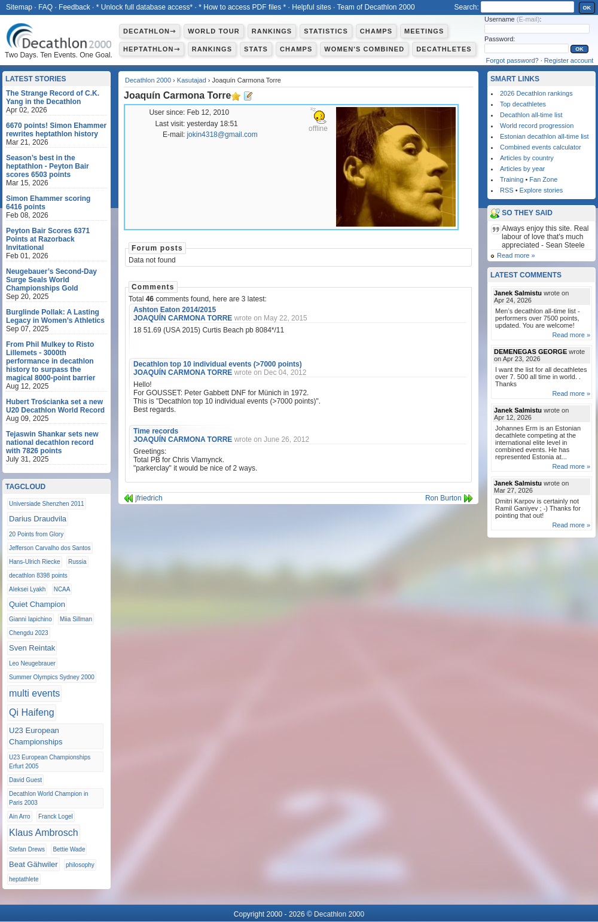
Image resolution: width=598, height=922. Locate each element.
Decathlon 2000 (148, 80)
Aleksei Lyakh (27, 589)
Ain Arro (19, 816)
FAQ (45, 7)
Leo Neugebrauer (32, 663)
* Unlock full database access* (144, 7)
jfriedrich (148, 498)
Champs (376, 31)
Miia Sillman (76, 619)
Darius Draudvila (37, 518)
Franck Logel (55, 816)
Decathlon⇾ (149, 31)
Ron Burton (443, 498)
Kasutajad (191, 80)
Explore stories (541, 190)
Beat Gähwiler (33, 864)
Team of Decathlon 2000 (375, 7)
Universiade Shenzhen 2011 (46, 503)
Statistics (326, 31)
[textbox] (527, 7)
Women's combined (364, 49)
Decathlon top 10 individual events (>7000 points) (217, 364)
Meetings (424, 31)
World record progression (536, 125)
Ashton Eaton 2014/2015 (174, 310)
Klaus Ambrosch (43, 833)
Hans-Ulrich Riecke (34, 561)
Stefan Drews (27, 849)
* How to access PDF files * (242, 7)
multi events (34, 693)
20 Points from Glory (36, 534)
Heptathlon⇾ (151, 49)
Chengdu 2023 (28, 633)
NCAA (62, 589)
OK (587, 8)
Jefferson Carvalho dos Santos (50, 548)
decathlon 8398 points (38, 575)
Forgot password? (512, 60)
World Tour (214, 31)
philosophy (80, 865)
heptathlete (24, 879)
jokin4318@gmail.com (222, 134)
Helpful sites (311, 7)
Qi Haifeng (31, 712)
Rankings (272, 31)
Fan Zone (543, 179)
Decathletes (444, 49)
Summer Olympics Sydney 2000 (51, 677)
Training (511, 179)
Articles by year (522, 168)
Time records (155, 431)
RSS (507, 190)
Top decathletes (523, 104)
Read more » (516, 255)
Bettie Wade (69, 849)
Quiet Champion (37, 604)
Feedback (74, 7)
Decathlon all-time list (531, 114)
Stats (256, 49)
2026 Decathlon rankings (536, 93)
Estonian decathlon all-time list (544, 136)
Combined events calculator (540, 147)
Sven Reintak (32, 647)
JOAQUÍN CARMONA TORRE (182, 318)
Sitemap (19, 7)
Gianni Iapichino (30, 619)
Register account (569, 60)
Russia (77, 561)
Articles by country (527, 157)
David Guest (25, 780)
